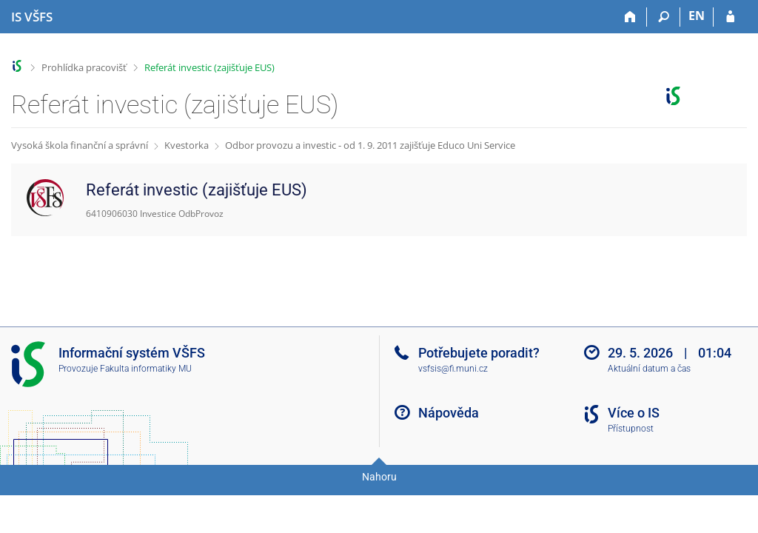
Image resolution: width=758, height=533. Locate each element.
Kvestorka (186, 145)
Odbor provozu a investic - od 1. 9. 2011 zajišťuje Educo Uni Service (370, 145)
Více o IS (634, 412)
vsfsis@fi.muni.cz (453, 368)
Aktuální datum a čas (649, 368)
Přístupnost (631, 428)
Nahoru (379, 477)
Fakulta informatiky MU (146, 368)
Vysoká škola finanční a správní (79, 145)
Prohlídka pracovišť (84, 67)
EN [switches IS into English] (696, 15)
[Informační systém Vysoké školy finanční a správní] (32, 17)
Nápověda (448, 412)
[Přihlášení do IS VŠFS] (730, 17)
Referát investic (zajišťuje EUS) (209, 67)
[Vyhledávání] (663, 17)
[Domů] (630, 17)
